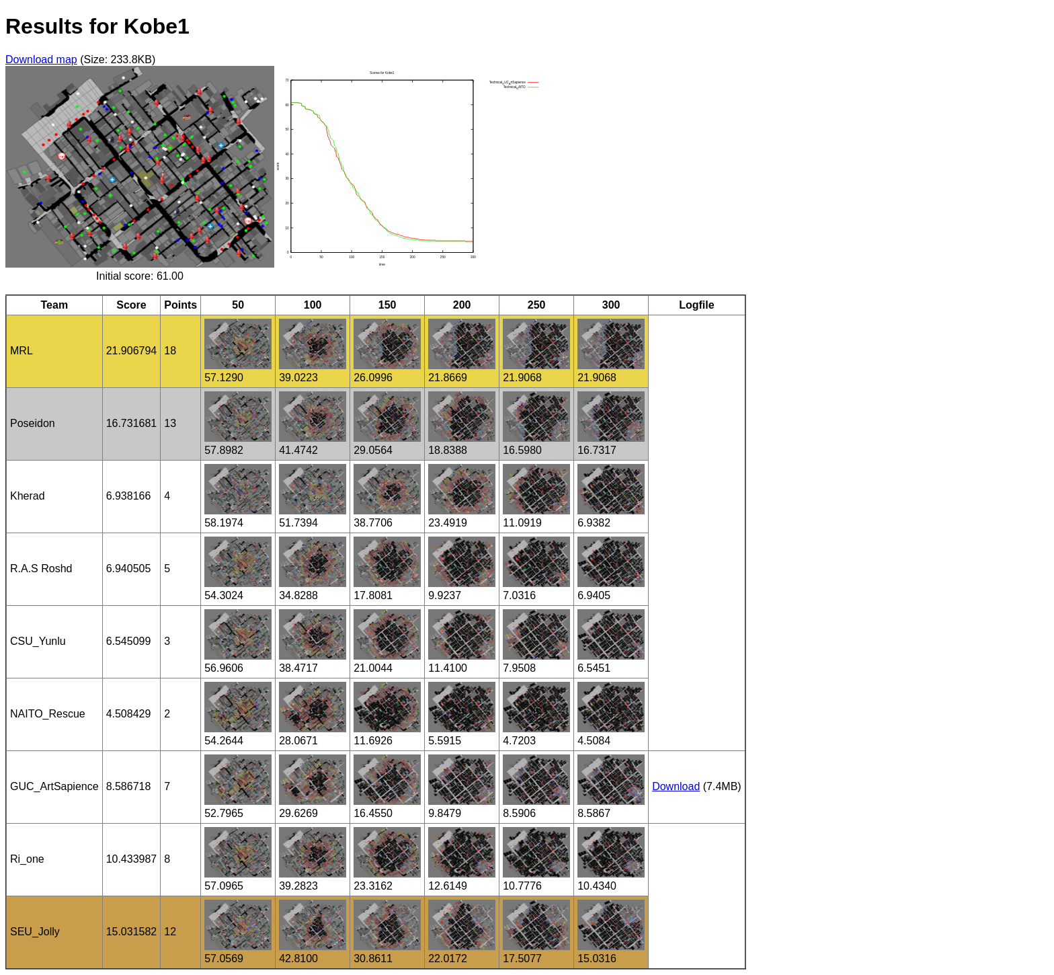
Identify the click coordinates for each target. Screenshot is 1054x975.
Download (676, 786)
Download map (41, 59)
